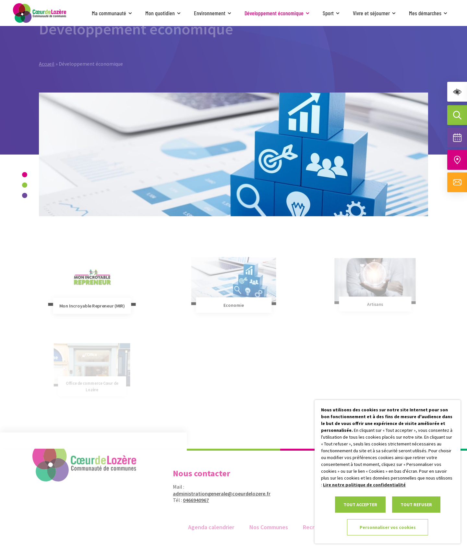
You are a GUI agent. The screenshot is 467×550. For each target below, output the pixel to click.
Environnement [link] (213, 13)
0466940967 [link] (192, 500)
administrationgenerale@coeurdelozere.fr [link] (218, 493)
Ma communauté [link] (112, 13)
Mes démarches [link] (429, 13)
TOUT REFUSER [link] (416, 504)
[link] (457, 92)
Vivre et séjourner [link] (375, 13)
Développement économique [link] (278, 13)
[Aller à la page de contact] (457, 182)
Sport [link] (332, 13)
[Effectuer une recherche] (457, 115)
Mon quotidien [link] (163, 13)
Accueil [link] (46, 53)
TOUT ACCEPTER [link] (360, 504)
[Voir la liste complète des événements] (457, 137)
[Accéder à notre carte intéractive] (457, 160)
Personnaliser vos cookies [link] (388, 527)
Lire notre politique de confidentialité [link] (364, 485)
